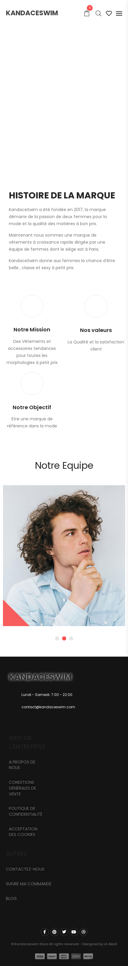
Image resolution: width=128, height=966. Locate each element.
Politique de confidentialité (25, 811)
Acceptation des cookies (23, 832)
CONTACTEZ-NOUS (25, 869)
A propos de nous (22, 765)
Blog (11, 898)
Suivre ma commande (28, 884)
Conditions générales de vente (22, 788)
